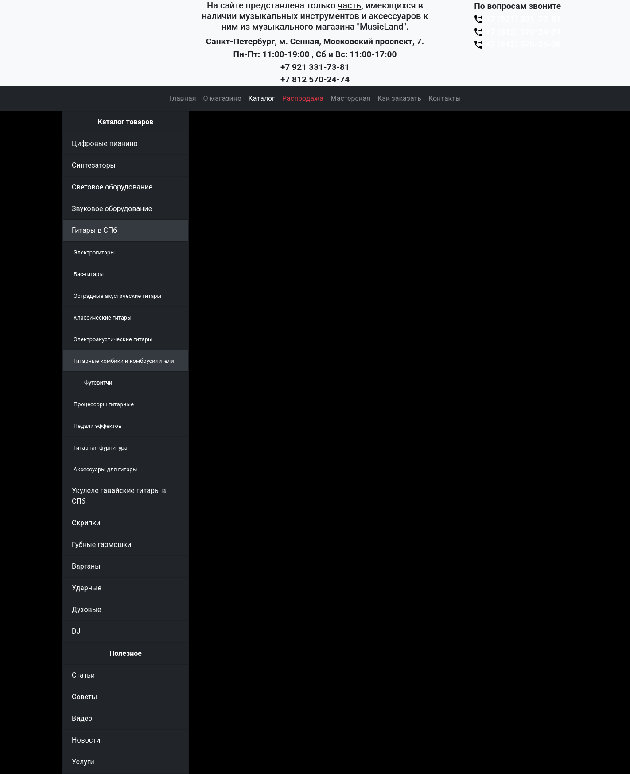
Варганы (86, 566)
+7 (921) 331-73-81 (517, 19)
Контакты (444, 98)
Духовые (86, 609)
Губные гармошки (101, 544)
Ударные (86, 588)
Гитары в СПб (94, 230)
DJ (76, 631)
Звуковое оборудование (112, 208)
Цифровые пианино (105, 143)
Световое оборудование (112, 187)
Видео (82, 718)
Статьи (83, 675)
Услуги (83, 762)
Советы (84, 697)
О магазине (222, 98)
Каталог (262, 98)
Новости (86, 740)
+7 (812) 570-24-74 (517, 32)
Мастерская (350, 98)
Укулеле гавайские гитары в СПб (119, 495)
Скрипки (86, 523)
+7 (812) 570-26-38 (517, 44)
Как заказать (399, 98)
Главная (182, 98)
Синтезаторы (94, 165)
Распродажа (302, 98)
